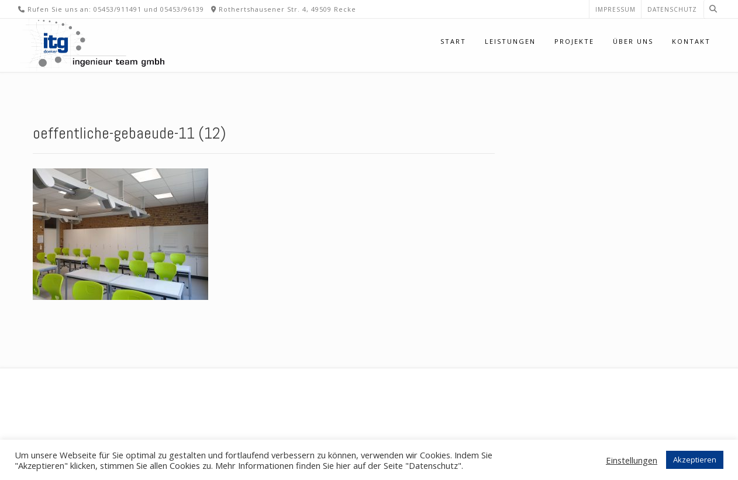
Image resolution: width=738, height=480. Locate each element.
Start (453, 41)
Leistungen (510, 41)
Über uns (633, 41)
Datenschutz (672, 9)
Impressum (615, 9)
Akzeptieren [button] (694, 459)
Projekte (574, 41)
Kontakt (691, 41)
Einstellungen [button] (631, 460)
